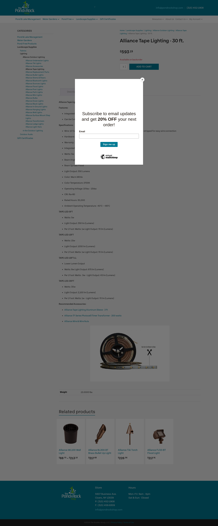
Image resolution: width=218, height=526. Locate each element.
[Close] (142, 80)
